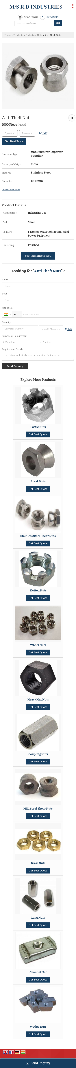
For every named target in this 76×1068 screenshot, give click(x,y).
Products (18, 35)
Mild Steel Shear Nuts (38, 808)
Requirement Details (12, 349)
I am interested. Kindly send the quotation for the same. (38, 356)
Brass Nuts (38, 863)
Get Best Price (14, 141)
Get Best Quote (38, 434)
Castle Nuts (38, 427)
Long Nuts (38, 917)
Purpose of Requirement (14, 336)
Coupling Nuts (38, 754)
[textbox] (27, 133)
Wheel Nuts (38, 645)
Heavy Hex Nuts (38, 699)
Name (5, 279)
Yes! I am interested (38, 255)
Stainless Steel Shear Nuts (38, 536)
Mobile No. (7, 307)
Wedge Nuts (38, 1026)
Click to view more (11, 189)
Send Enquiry (38, 1063)
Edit (43, 133)
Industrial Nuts (34, 35)
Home (7, 35)
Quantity (6, 322)
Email (4, 293)
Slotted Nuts (38, 590)
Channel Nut (38, 972)
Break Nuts (38, 481)
